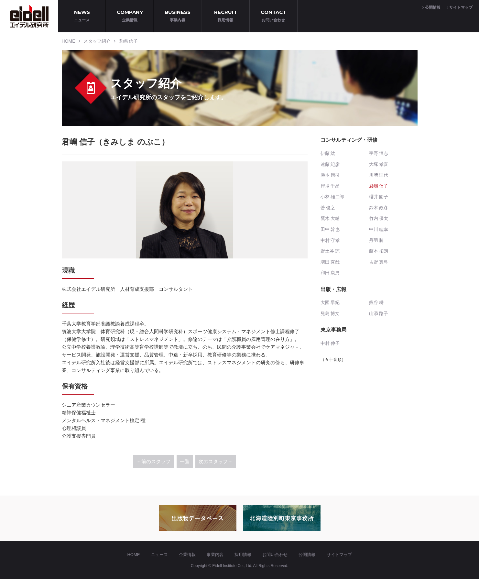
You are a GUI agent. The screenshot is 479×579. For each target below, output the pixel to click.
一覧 (185, 461)
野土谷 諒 (330, 251)
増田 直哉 (330, 262)
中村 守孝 (330, 240)
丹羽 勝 (376, 240)
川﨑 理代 (378, 175)
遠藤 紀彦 (330, 164)
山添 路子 (378, 313)
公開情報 (431, 7)
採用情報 (242, 554)
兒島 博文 (330, 313)
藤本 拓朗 (378, 251)
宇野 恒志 (378, 153)
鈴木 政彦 (378, 207)
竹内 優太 (378, 218)
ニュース (159, 554)
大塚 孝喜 (378, 164)
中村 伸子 (330, 343)
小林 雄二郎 (332, 196)
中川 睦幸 (378, 229)
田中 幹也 (330, 229)
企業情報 (187, 554)
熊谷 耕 (376, 302)
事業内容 (215, 554)
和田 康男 (330, 272)
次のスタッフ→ (216, 461)
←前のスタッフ (153, 461)
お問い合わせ (275, 554)
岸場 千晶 (330, 186)
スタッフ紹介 (97, 41)
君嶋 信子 (128, 41)
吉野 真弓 (378, 262)
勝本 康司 (330, 175)
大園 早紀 (330, 302)
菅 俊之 (328, 207)
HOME (68, 41)
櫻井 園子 (378, 196)
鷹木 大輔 (330, 218)
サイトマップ (460, 7)
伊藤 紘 (328, 153)
